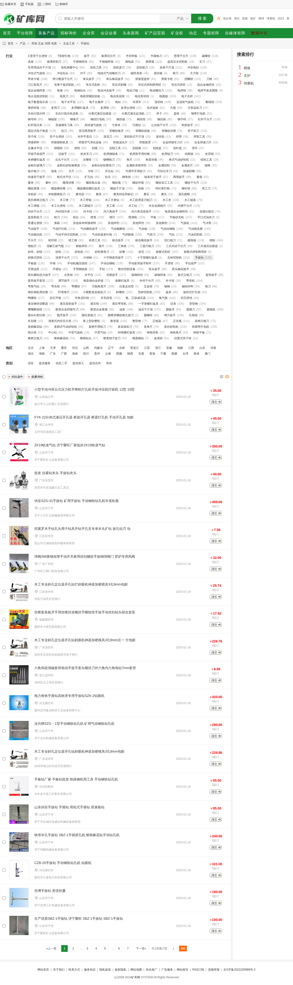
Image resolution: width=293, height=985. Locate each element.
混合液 (227, 18)
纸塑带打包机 (200, 326)
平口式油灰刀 (206, 217)
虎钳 (77, 148)
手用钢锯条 (80, 269)
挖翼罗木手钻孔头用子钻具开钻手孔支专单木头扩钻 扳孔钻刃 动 (82, 529)
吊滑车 (137, 102)
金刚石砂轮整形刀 (103, 165)
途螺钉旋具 (122, 280)
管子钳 (32, 136)
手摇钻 (57, 269)
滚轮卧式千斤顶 (134, 136)
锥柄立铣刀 (35, 338)
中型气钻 (100, 332)
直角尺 (148, 326)
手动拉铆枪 (108, 263)
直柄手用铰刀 (97, 326)
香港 (196, 353)
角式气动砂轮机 (179, 159)
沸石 (237, 18)
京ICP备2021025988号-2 (239, 969)
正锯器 (157, 321)
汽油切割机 (195, 234)
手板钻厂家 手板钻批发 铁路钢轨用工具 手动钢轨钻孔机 (76, 779)
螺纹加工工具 (164, 182)
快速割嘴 (189, 171)
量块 (31, 182)
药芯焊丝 (186, 298)
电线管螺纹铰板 (90, 96)
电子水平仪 (68, 102)
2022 (281, 18)
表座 (31, 61)
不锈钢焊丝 (80, 61)
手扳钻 (85, 43)
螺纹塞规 (33, 188)
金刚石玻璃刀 (36, 165)
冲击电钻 (193, 67)
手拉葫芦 (191, 263)
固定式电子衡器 (38, 131)
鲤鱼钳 (126, 177)
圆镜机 (211, 309)
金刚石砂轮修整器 (68, 165)
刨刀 (57, 217)
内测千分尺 (185, 205)
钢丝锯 (120, 119)
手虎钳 (169, 263)
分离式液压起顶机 (133, 113)
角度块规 (151, 159)
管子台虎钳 (57, 136)
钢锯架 (52, 119)
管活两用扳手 (87, 131)
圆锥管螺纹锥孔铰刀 (121, 315)
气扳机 (185, 223)
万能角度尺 (99, 286)
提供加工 (78, 363)
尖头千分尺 (62, 159)
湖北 (31, 353)
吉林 (122, 348)
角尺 (129, 159)
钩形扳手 (187, 125)
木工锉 (64, 200)
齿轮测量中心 (69, 67)
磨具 (99, 194)
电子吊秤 (187, 96)
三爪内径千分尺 (176, 246)
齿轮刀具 (96, 67)
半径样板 (131, 56)
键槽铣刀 (109, 159)
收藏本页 (10, 4)
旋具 (168, 292)
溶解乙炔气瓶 (55, 246)
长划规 (32, 321)
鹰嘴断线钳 (35, 309)
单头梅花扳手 (114, 79)
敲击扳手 (118, 240)
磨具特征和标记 (123, 194)
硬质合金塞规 (99, 309)
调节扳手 (64, 280)
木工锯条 (190, 200)
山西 (86, 348)
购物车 (64, 4)
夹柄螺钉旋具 (36, 159)
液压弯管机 (119, 303)
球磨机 (271, 18)
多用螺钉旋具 (80, 107)
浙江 (158, 348)
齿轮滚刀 (119, 67)
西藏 (119, 353)
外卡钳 (170, 280)
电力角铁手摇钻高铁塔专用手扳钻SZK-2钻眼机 (69, 696)
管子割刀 (193, 131)
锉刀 (175, 73)
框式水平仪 (64, 177)
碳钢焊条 (160, 275)
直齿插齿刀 (125, 326)
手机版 (29, 4)
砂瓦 (141, 252)
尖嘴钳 (87, 159)
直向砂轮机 (171, 326)
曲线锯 (192, 240)
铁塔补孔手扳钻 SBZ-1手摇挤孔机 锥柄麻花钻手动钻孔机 (77, 835)
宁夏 (163, 353)
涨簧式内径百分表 (59, 321)
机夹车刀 (86, 154)
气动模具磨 (195, 228)
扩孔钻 (89, 177)
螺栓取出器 (93, 182)
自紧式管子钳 (182, 338)
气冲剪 (207, 223)
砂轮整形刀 (102, 252)
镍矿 (253, 18)
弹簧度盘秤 (142, 79)
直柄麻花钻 (35, 326)
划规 (95, 148)
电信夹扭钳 (117, 96)
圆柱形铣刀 (89, 315)
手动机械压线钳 (77, 263)
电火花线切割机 (38, 96)
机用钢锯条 (111, 154)
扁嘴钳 (206, 56)
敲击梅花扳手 (144, 240)
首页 (10, 43)
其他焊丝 (138, 223)
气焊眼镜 (128, 234)
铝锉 (141, 188)
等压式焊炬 (178, 84)
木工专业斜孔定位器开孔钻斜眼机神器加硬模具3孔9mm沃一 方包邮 (84, 640)
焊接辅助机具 (59, 142)
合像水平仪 (35, 148)
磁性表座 (136, 73)
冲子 (83, 73)
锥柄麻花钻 (61, 338)
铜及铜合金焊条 (93, 280)
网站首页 (43, 969)
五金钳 (148, 286)
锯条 (54, 171)
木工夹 (167, 200)
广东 (53, 353)
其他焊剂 (113, 223)
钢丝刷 (161, 119)
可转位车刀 (164, 171)
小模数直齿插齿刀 (94, 292)
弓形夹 (116, 125)
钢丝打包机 (98, 119)
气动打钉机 (60, 228)
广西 (64, 353)
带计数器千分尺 (63, 79)
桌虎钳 (158, 338)
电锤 (60, 90)
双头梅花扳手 (180, 269)
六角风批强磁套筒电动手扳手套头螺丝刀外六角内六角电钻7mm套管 (85, 668)
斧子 (159, 113)
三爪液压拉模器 (208, 246)
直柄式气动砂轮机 (65, 326)
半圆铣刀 (156, 56)
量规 (199, 177)
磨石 (146, 194)
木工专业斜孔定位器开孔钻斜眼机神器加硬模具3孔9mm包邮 (79, 751)
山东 (202, 348)
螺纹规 (116, 182)
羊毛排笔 (106, 298)
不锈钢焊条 (106, 61)
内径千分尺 (35, 211)
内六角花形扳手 (141, 211)
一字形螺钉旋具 (148, 303)
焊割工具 (199, 136)
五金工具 (69, 43)
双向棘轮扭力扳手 (39, 275)
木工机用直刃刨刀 (141, 200)
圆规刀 (190, 309)
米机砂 (32, 194)
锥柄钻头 (86, 338)
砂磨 (122, 252)
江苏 (147, 348)
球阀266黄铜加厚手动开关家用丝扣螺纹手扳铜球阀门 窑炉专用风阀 (84, 556)
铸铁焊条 (152, 332)
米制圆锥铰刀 (57, 194)
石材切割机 (174, 257)
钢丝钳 (141, 119)
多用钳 (104, 107)
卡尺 (71, 171)
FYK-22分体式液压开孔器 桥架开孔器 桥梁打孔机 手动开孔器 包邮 (84, 417)
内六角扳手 (111, 211)
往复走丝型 (126, 286)
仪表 (173, 303)
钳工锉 (72, 240)
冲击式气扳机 (36, 73)
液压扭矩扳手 (68, 303)
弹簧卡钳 (167, 79)
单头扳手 (88, 79)
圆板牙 (170, 309)
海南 (75, 353)
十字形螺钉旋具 (147, 257)
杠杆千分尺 (205, 119)
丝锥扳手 (112, 275)
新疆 (174, 353)
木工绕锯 (33, 205)
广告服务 (167, 969)
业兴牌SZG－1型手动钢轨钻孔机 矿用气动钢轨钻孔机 (74, 723)
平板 (153, 217)
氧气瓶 (163, 298)
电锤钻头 (80, 90)
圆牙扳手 (62, 315)
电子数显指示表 (38, 102)
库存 (109, 363)
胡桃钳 (58, 148)
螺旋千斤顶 (117, 188)
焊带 (179, 136)
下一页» (141, 948)
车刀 (202, 61)
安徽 (169, 348)
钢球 (261, 18)
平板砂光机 (177, 217)
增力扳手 (170, 315)
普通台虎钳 (35, 223)
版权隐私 (120, 969)
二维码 (46, 4)
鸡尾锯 (189, 154)
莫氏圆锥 (184, 194)
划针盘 (177, 148)
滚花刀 (108, 136)
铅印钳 (52, 240)
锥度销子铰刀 (112, 338)
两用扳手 (179, 177)
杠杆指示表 (35, 125)
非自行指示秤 (36, 113)
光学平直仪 (85, 136)
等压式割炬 (93, 84)
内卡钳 (87, 211)
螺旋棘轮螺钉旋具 (88, 188)
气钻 (172, 234)
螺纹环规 (138, 182)
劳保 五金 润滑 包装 (44, 43)
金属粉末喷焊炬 (136, 165)
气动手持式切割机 (67, 234)
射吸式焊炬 (35, 257)
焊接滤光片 (120, 142)
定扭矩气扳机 (185, 102)
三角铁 (122, 246)
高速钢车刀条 (64, 125)
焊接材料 (33, 142)
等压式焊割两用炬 (149, 84)
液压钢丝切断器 (38, 303)
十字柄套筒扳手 (114, 257)
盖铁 (176, 113)
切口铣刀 (170, 240)
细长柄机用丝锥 (38, 292)
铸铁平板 (199, 332)
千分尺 (32, 240)
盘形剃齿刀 (35, 217)
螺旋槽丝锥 (58, 188)
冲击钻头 (62, 73)
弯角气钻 (33, 286)
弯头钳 (55, 286)
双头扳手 (154, 269)
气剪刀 (151, 234)
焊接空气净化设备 (90, 142)
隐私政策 (105, 969)
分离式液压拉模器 (99, 113)
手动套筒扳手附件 (140, 263)
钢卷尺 (74, 119)
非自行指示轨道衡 (66, 113)
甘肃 (141, 353)
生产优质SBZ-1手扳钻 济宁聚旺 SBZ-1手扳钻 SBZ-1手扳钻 (78, 918)
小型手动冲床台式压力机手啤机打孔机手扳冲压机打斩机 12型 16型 (84, 389)
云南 (108, 353)
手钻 (102, 269)
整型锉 (136, 321)
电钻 (118, 102)
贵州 (97, 353)
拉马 (108, 177)
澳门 (207, 353)
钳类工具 (94, 240)
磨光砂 (80, 194)
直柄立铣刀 (202, 321)
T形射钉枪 (64, 56)
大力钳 (194, 73)
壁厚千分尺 (181, 56)
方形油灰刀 (195, 107)
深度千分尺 (62, 257)
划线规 (136, 148)
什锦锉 (87, 257)
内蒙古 (98, 348)
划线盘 (157, 148)
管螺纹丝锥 (169, 131)
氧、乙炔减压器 (136, 298)
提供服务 (44, 363)
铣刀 (208, 286)
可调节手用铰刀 (135, 171)
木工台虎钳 (58, 205)
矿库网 (135, 977)
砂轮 (58, 252)
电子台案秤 (96, 102)
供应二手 (61, 363)
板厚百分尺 (108, 56)
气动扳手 (33, 228)
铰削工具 (206, 159)
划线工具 (115, 148)
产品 (22, 43)
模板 (247, 68)
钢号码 (32, 119)
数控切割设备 (126, 269)
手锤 (52, 263)
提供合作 (95, 363)
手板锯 (32, 263)
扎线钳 (193, 315)
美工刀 (206, 188)
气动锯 (143, 228)
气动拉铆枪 (168, 228)
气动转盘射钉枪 (102, 234)
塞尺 (101, 246)
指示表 (32, 332)
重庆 (64, 348)
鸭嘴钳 (32, 298)
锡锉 (167, 286)
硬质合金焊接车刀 (67, 309)
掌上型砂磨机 (91, 321)
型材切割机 (145, 292)
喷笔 (93, 217)
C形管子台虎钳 (37, 56)
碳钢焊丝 (137, 275)
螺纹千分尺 (192, 182)
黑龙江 (134, 348)
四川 (86, 353)
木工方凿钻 (112, 200)
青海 (152, 353)
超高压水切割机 (177, 61)
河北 (75, 348)
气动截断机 (118, 228)
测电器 (129, 61)
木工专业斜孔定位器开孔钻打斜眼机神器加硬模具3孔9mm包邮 (81, 584)
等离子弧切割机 (64, 84)
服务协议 (90, 969)
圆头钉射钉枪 (36, 315)
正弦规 (177, 321)
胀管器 (114, 321)
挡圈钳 (188, 79)
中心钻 (52, 332)
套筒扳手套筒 (36, 280)
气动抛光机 (35, 234)
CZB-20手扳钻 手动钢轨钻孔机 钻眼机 (63, 863)
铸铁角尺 (176, 332)
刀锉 (209, 79)
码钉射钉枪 (162, 188)
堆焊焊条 (33, 107)
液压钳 (94, 303)
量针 (48, 182)
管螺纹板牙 (116, 131)
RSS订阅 (198, 969)
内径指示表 (62, 211)
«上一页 (51, 948)
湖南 (42, 353)
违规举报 (214, 969)
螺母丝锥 (68, 182)
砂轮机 (79, 252)
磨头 (164, 194)
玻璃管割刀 (54, 61)
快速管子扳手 (36, 177)
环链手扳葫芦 (36, 154)
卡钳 (90, 171)
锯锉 (207, 165)
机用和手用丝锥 (140, 154)
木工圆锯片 (86, 205)
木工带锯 (86, 200)
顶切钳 (158, 102)
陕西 (130, 353)
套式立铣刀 (185, 275)
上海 (42, 348)
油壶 (122, 309)
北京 (31, 348)
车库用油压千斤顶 (39, 67)
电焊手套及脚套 (208, 90)
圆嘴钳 (148, 315)
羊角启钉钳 (82, 298)
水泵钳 (68, 275)
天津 (53, 348)
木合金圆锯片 (157, 205)
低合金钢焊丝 (205, 84)
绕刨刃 (32, 246)
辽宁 (111, 348)
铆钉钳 (186, 188)
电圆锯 (163, 96)
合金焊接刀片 (203, 142)
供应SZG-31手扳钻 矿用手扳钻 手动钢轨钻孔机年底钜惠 (76, 501)
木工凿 (110, 205)
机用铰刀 (167, 154)
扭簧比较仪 (207, 211)
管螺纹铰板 (142, 131)
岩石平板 (55, 298)
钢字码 (181, 119)
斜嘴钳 (120, 292)
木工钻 (132, 205)
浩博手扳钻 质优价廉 (50, 891)
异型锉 (193, 303)
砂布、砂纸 (35, 252)
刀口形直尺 (35, 84)
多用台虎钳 (128, 107)
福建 (180, 348)
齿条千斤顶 (167, 67)
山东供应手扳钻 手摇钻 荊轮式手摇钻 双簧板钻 (69, 807)
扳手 (87, 56)
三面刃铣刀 (147, 246)
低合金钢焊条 (36, 90)
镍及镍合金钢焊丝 (176, 211)
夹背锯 (209, 154)
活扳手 (62, 154)
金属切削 (164, 165)
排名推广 (151, 969)
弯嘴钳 (75, 286)
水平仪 (89, 275)
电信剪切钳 (142, 96)
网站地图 (136, 969)
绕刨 (212, 240)
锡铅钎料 (187, 286)
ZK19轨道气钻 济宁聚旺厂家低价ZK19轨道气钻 (69, 445)
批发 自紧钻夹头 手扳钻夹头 (55, 473)
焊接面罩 (145, 142)
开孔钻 (109, 171)
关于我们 (59, 969)
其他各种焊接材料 (84, 223)
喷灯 (112, 217)
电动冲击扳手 (106, 90)
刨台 (76, 217)
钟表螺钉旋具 (126, 332)
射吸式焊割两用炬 (195, 252)
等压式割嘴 (119, 84)
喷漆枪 (132, 217)
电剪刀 (64, 96)
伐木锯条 (152, 107)
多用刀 (55, 107)
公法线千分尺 (159, 125)
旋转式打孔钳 (192, 292)
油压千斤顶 (145, 309)
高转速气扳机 (93, 125)
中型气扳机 (75, 332)
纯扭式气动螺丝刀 (109, 73)
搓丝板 (158, 73)
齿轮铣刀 (142, 67)
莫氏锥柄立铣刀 (38, 200)
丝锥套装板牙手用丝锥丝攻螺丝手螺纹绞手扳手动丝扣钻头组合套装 (84, 612)
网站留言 (182, 969)
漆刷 (57, 223)
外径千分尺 (147, 280)
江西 (191, 348)
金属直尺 (187, 165)
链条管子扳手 (153, 177)
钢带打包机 (198, 113)
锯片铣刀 (33, 171)
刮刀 (64, 131)
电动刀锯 (132, 90)
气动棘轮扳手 (89, 228)
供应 (31, 363)
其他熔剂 (161, 223)
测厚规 (150, 61)
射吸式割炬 (163, 252)
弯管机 (190, 280)
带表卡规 (33, 79)
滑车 (195, 148)
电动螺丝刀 (157, 90)
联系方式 (74, 969)
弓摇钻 (136, 125)
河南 (213, 348)
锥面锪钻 (138, 338)
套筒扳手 (211, 275)
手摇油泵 (33, 269)
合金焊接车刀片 (173, 142)
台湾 (185, 353)
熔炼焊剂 (81, 246)
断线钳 (210, 102)
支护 (247, 76)
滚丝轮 (160, 136)
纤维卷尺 (64, 292)
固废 (245, 18)
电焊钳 (181, 90)
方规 (173, 107)
